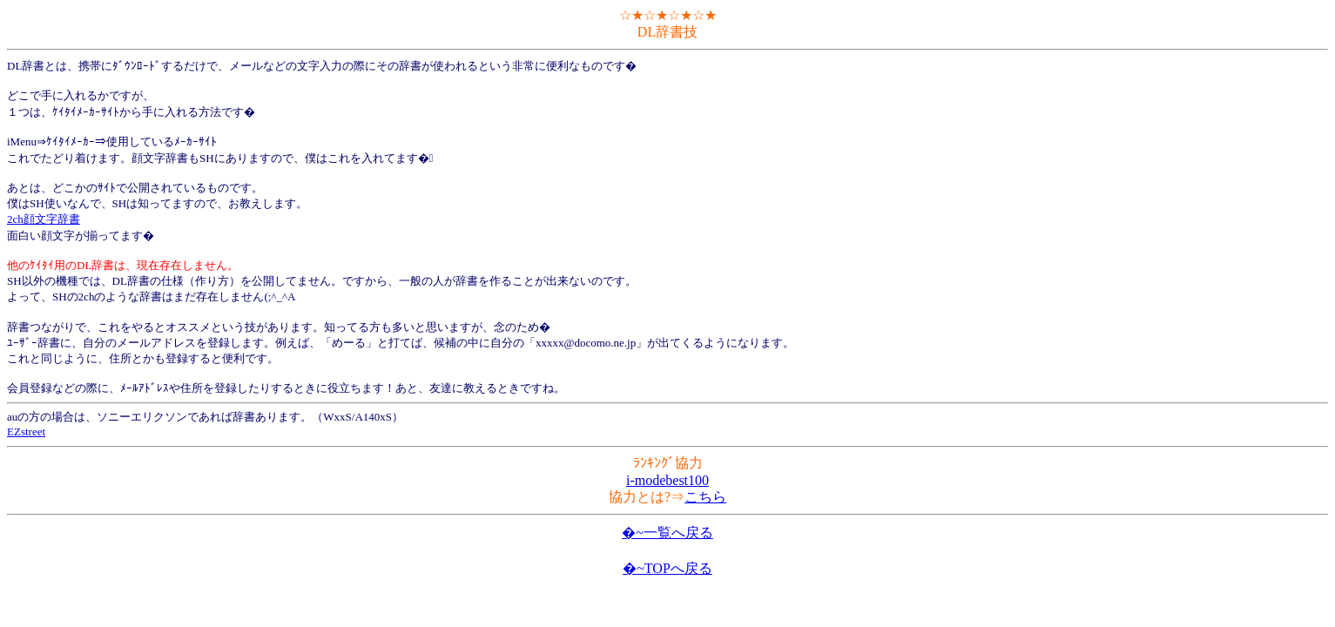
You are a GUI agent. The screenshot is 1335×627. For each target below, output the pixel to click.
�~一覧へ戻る (667, 532)
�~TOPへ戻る (667, 568)
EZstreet (26, 431)
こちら (705, 496)
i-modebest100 (667, 480)
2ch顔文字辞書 (43, 219)
